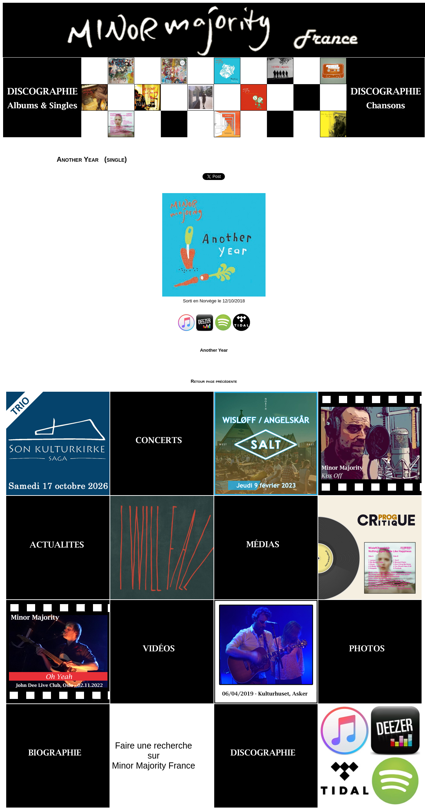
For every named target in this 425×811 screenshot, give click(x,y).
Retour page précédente (214, 381)
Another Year (214, 350)
